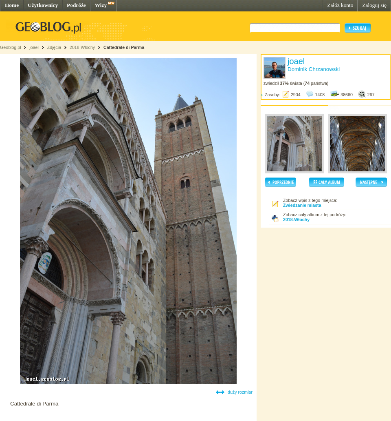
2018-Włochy (82, 47)
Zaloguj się (374, 5)
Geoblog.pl (10, 47)
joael (34, 47)
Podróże (76, 5)
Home (12, 5)
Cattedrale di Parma (123, 47)
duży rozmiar (240, 392)
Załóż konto (340, 5)
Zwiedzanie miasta (302, 205)
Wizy (101, 5)
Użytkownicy (43, 5)
